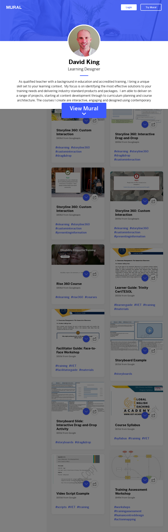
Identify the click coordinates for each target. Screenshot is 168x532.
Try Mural (151, 7)
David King (84, 62)
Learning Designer (84, 69)
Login (129, 7)
